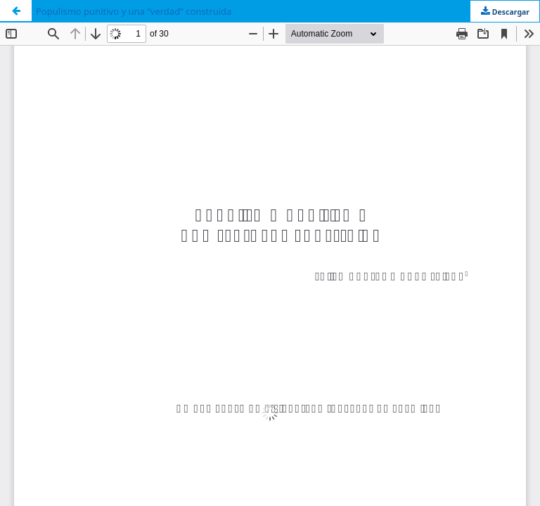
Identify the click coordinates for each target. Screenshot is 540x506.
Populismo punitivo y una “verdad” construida (133, 11)
